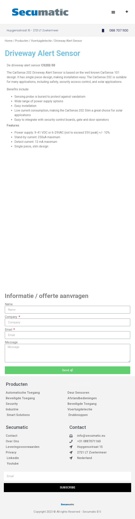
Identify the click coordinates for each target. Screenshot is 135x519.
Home (8, 40)
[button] (113, 12)
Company (11, 317)
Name (9, 304)
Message (11, 342)
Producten (21, 40)
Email (9, 329)
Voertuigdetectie (41, 40)
